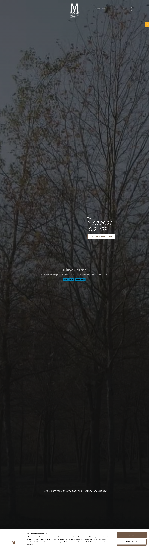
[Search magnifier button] (147, 24)
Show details (108, 542)
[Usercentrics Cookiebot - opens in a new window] (13, 542)
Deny (132, 532)
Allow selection (131, 525)
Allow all (132, 519)
